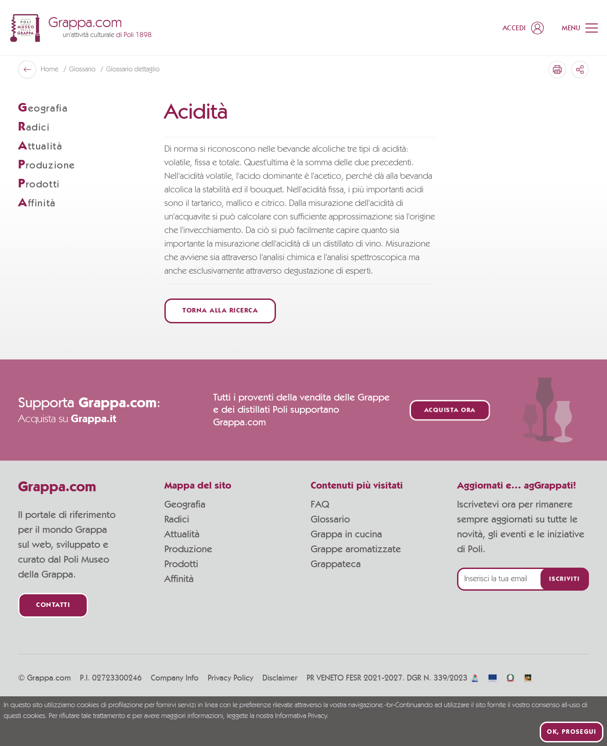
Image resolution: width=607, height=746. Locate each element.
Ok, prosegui (571, 732)
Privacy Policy (230, 678)
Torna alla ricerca (220, 311)
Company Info (175, 678)
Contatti (53, 605)
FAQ (320, 504)
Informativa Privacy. (302, 716)
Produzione (188, 549)
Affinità (179, 579)
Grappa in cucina (346, 534)
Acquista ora (449, 410)
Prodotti (181, 564)
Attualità (182, 534)
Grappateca (336, 564)
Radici (176, 519)
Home (50, 69)
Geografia (184, 504)
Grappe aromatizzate (356, 549)
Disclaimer (280, 678)
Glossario (83, 69)
